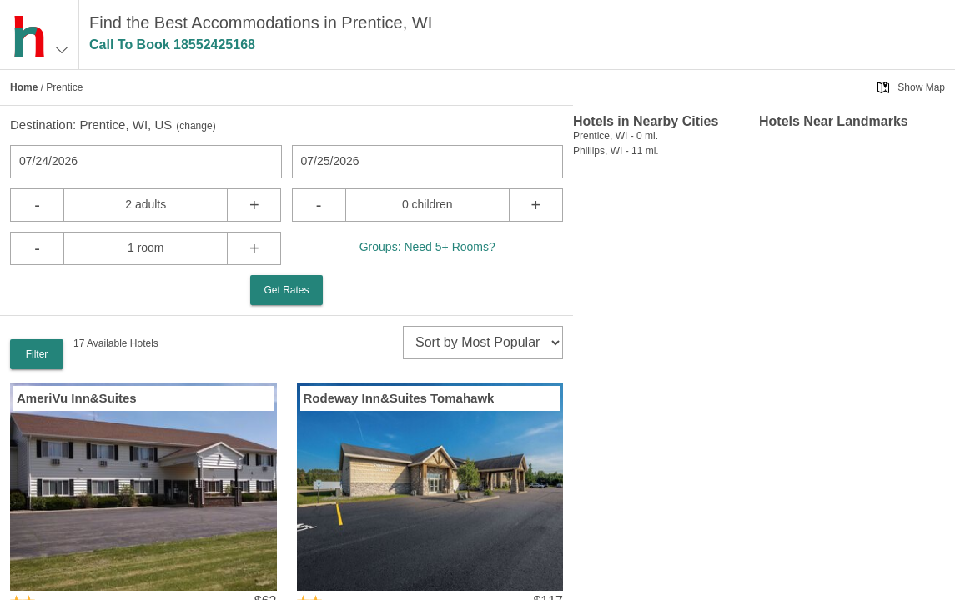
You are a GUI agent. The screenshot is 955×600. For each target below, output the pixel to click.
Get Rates (286, 290)
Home (24, 87)
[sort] (483, 342)
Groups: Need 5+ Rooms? (427, 246)
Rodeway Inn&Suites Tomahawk (399, 398)
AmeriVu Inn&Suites (77, 398)
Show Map (921, 87)
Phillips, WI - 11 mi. (616, 151)
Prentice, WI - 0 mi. (615, 136)
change (195, 126)
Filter (37, 354)
